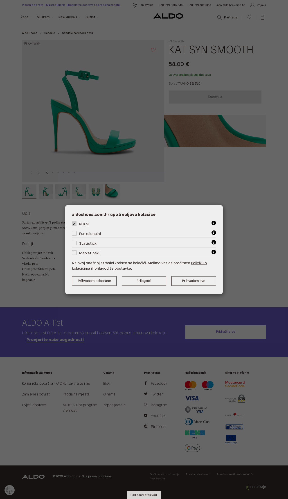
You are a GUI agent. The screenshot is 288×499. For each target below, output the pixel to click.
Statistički (88, 243)
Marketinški (89, 253)
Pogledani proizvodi (144, 495)
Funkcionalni (90, 234)
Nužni (84, 224)
